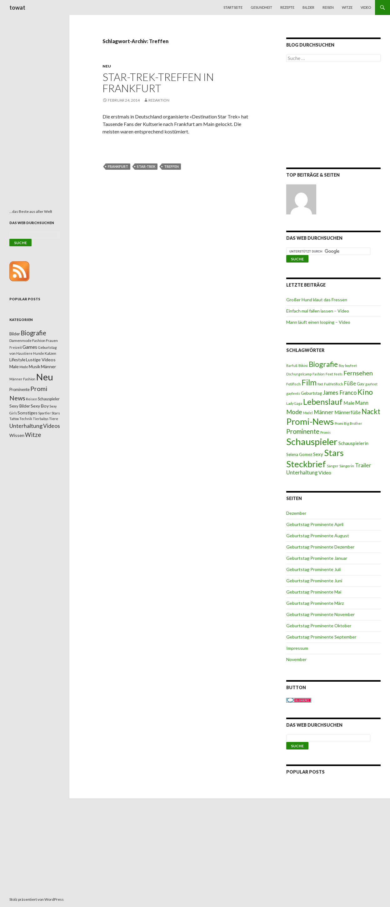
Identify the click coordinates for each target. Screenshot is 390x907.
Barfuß (292, 365)
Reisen (328, 7)
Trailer (363, 465)
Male (348, 403)
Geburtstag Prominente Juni (314, 580)
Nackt (371, 411)
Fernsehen (358, 373)
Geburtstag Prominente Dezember (320, 546)
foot (320, 384)
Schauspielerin (353, 443)
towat (17, 7)
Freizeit (15, 347)
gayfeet (371, 384)
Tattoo (14, 419)
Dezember (296, 513)
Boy (341, 365)
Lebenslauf (322, 402)
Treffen (171, 166)
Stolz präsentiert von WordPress (36, 899)
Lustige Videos (41, 359)
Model (308, 413)
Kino (365, 392)
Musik (34, 366)
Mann (361, 403)
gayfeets (293, 393)
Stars (334, 453)
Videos (51, 426)
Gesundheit (261, 7)
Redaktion (158, 100)
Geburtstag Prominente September (321, 636)
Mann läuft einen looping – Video (318, 322)
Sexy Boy (40, 405)
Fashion (318, 374)
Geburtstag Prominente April (314, 524)
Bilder (308, 7)
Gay (360, 383)
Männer (323, 412)
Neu (106, 66)
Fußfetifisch (333, 384)
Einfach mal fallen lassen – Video (317, 310)
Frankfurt (118, 166)
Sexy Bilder (19, 405)
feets (338, 374)
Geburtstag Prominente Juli (313, 569)
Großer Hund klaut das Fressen (316, 299)
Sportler (44, 413)
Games (29, 347)
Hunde (38, 353)
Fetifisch (293, 384)
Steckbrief (306, 464)
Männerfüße (347, 412)
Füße (350, 383)
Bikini (303, 365)
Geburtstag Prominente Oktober (318, 625)
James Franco (340, 392)
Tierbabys (40, 419)
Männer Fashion (22, 379)
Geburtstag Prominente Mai (313, 591)
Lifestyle (17, 359)
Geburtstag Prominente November (320, 614)
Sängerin (346, 466)
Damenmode (20, 340)
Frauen (52, 340)
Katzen (50, 353)
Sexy (318, 454)
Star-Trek (146, 166)
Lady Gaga (294, 403)
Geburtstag (311, 393)
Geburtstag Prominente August (317, 535)
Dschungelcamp (299, 374)
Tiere (53, 418)
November (296, 659)
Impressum (297, 648)
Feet (329, 374)
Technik (25, 419)
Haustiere (24, 353)
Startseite (232, 7)
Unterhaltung (302, 472)
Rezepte (287, 7)
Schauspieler (312, 441)
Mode (294, 411)
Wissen (16, 435)
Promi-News (310, 421)
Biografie (323, 364)
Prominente (302, 431)
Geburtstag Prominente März (315, 603)
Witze (347, 7)
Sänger (332, 466)
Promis (325, 432)
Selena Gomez (299, 454)
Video (366, 7)
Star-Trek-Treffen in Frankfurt (158, 82)
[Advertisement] (333, 116)
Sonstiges (28, 412)
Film (309, 382)
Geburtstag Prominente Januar (316, 558)
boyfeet (351, 365)
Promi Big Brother (348, 423)
